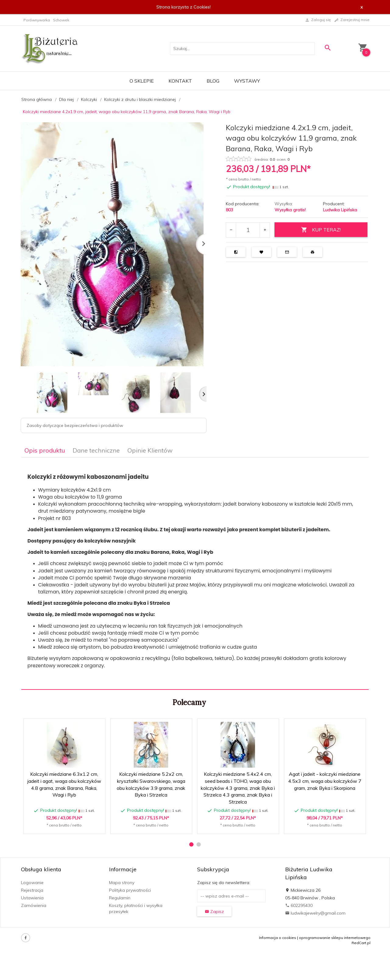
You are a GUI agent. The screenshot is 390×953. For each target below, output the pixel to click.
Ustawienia (32, 898)
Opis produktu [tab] (44, 450)
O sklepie (141, 81)
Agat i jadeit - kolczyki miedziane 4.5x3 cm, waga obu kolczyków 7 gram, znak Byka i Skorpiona (324, 781)
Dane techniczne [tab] (96, 450)
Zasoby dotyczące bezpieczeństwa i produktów (75, 425)
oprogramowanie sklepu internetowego (334, 937)
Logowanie (32, 882)
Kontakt (180, 81)
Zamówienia (33, 905)
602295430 (299, 905)
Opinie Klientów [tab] (149, 450)
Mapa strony (121, 882)
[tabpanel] (195, 573)
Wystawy (247, 81)
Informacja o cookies (277, 937)
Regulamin (119, 898)
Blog (213, 81)
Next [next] (203, 394)
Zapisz (214, 911)
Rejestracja (32, 890)
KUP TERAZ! (321, 230)
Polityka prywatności (130, 890)
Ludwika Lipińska (340, 210)
